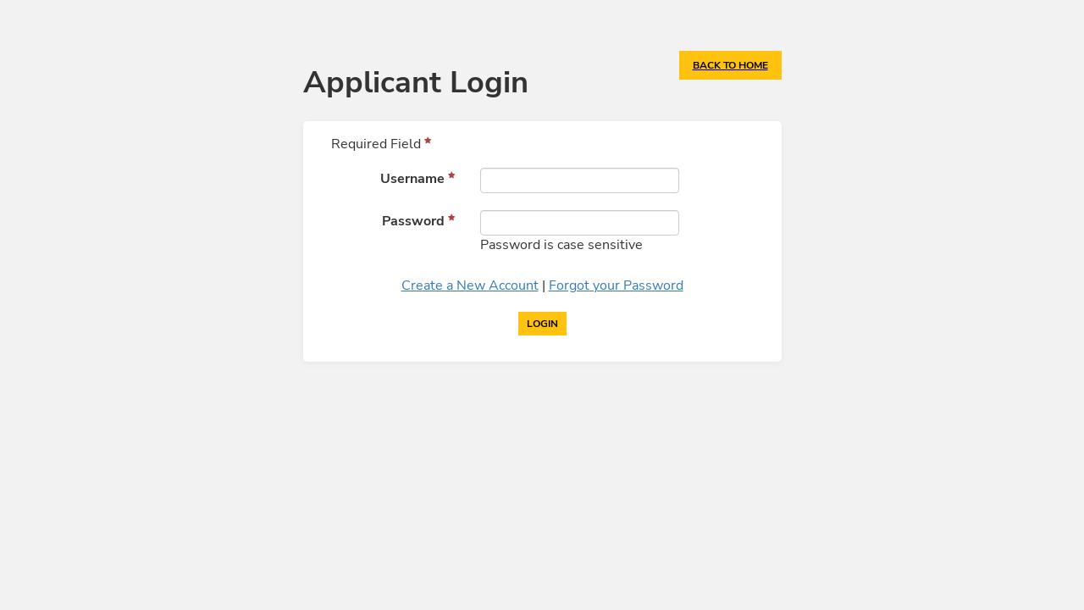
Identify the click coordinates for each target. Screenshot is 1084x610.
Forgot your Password (616, 285)
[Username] (580, 180)
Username (412, 178)
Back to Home (730, 65)
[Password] (580, 223)
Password (413, 221)
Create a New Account (470, 285)
